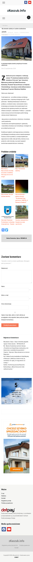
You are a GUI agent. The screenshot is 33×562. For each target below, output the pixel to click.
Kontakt (3, 498)
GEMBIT (16, 557)
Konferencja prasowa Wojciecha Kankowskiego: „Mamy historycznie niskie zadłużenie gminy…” (14, 367)
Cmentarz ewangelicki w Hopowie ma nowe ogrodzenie (21, 222)
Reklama (3, 496)
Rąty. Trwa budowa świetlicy (20, 169)
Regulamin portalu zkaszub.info (10, 545)
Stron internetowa (6, 304)
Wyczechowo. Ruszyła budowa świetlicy (7, 195)
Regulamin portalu (6, 501)
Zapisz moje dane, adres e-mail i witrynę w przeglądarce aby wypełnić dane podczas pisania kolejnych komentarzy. (14, 317)
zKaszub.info (16, 541)
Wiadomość (4, 268)
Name (3, 286)
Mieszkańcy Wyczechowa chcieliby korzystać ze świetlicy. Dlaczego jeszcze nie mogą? (7, 172)
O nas (2, 493)
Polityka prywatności (7, 503)
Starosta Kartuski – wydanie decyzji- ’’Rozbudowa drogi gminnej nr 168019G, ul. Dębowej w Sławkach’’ (21, 198)
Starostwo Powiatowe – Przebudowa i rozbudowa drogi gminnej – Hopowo (8, 222)
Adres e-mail (4, 295)
